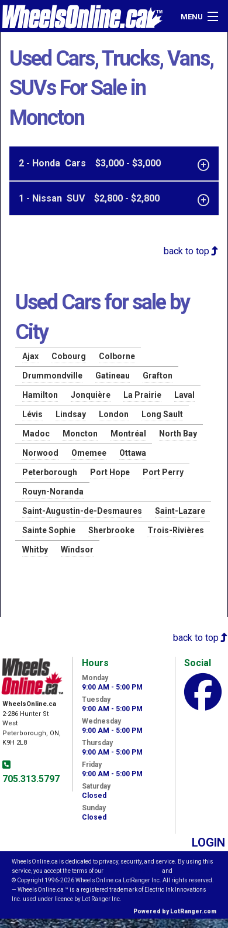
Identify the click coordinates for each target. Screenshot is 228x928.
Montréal (128, 433)
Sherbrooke (111, 530)
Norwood (40, 453)
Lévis (32, 414)
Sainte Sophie (48, 530)
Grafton (157, 375)
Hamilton (40, 395)
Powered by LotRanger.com (174, 911)
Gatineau (112, 375)
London (114, 414)
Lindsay (71, 414)
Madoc (36, 433)
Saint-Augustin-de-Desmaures (82, 511)
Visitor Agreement (133, 871)
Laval (184, 395)
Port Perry (163, 472)
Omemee (88, 453)
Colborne (117, 356)
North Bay (178, 433)
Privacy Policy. (195, 871)
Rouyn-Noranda (53, 491)
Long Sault (162, 414)
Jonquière (90, 395)
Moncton (80, 433)
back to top (191, 251)
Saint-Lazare (180, 511)
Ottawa (132, 453)
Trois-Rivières (175, 530)
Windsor (77, 549)
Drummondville (52, 375)
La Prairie (142, 395)
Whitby (35, 549)
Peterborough (49, 472)
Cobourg (68, 356)
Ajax (30, 356)
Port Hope (110, 472)
